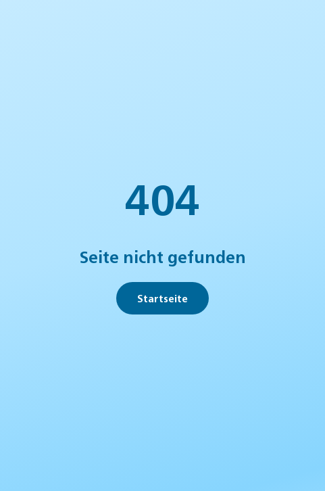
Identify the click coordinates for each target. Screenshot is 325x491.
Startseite (162, 297)
